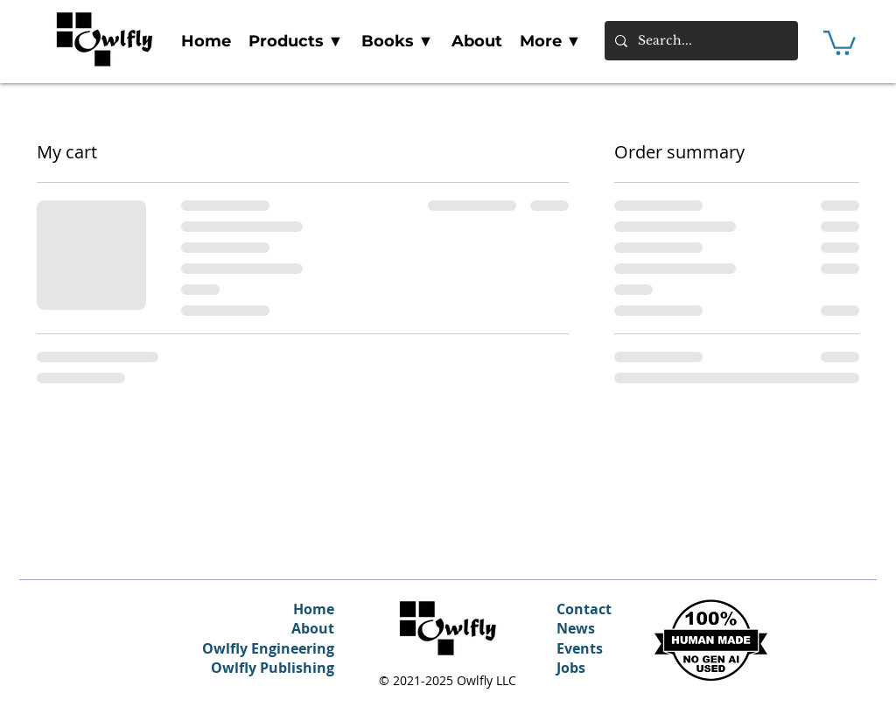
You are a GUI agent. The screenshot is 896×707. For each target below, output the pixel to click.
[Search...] (699, 40)
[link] (839, 41)
